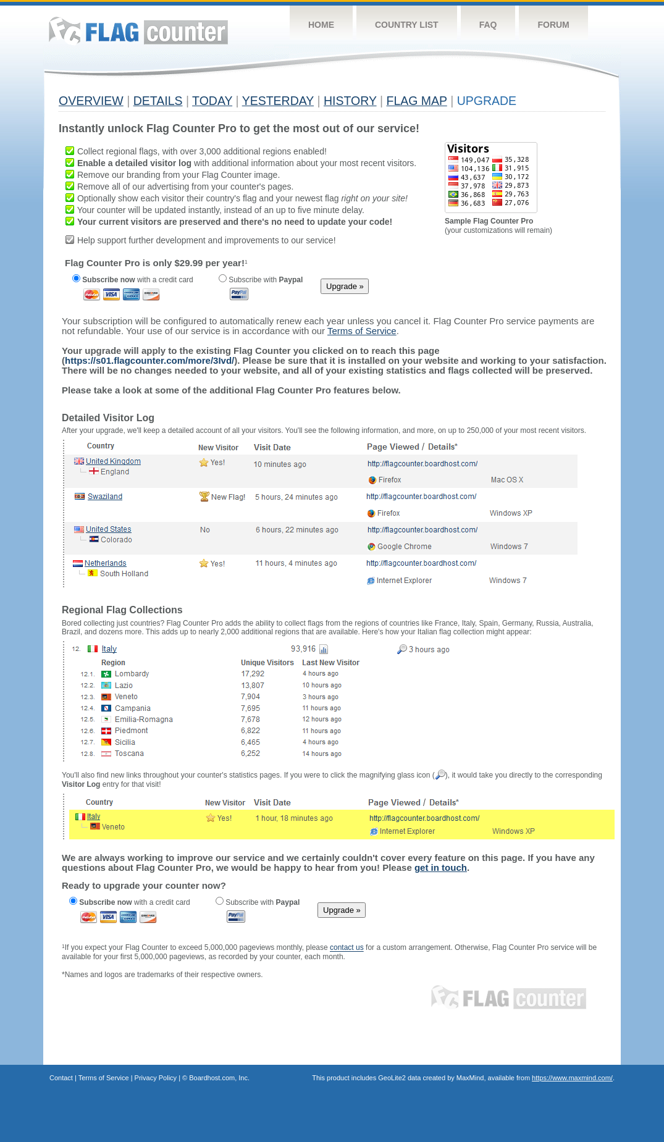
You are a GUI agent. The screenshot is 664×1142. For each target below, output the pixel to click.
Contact (61, 1077)
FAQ (488, 25)
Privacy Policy (156, 1077)
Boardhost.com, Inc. (219, 1077)
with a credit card (132, 279)
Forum (553, 25)
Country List (407, 25)
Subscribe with (261, 279)
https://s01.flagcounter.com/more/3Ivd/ (149, 360)
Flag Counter (138, 30)
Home (321, 25)
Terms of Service (103, 1077)
